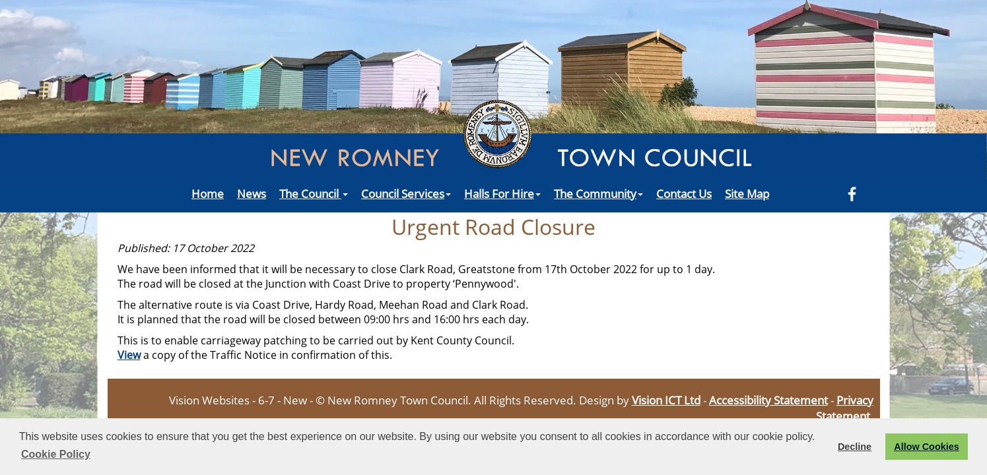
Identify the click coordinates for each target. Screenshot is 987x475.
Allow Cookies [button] (926, 446)
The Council (313, 193)
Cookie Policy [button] (55, 454)
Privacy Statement (844, 408)
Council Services (406, 193)
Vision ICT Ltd (666, 400)
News (251, 193)
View (129, 355)
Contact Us (684, 193)
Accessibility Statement (768, 400)
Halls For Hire (502, 193)
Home (207, 193)
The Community (598, 193)
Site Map (747, 193)
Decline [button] (854, 446)
